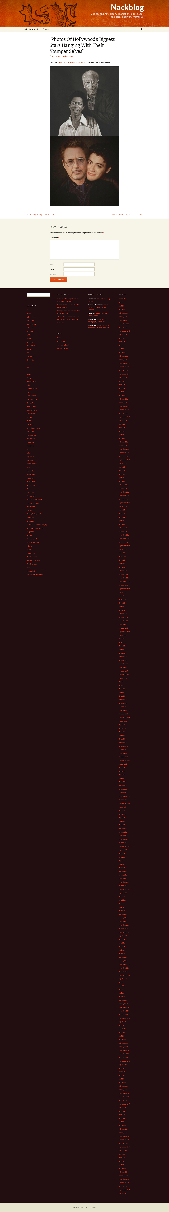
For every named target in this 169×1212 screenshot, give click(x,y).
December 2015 (124, 750)
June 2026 (122, 299)
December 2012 (124, 878)
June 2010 (122, 986)
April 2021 (122, 521)
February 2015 (123, 785)
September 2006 (124, 1147)
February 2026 (123, 313)
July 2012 (122, 896)
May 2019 (122, 603)
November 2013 (124, 839)
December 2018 (124, 621)
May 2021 (122, 517)
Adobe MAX (31, 321)
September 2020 (124, 546)
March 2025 (122, 352)
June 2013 (122, 857)
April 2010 (122, 993)
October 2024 (123, 370)
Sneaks (29, 535)
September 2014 (124, 803)
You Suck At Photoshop (35, 575)
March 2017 (122, 696)
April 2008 (122, 1079)
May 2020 (122, 560)
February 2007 (123, 1129)
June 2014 (122, 814)
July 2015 (122, 768)
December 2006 (124, 1136)
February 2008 (123, 1086)
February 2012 (123, 914)
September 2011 (124, 932)
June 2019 (122, 599)
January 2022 (123, 488)
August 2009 (123, 1022)
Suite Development (33, 542)
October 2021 (123, 499)
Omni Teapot (61, 323)
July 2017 (122, 682)
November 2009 (124, 1011)
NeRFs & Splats (32, 485)
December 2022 (124, 449)
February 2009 (123, 1043)
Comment (54, 238)
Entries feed (61, 341)
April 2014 (122, 821)
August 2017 (123, 678)
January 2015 (123, 789)
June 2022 (122, 470)
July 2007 (122, 1111)
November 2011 (124, 925)
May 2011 (122, 946)
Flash (28, 392)
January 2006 (123, 1175)
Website (53, 274)
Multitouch (30, 478)
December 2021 (124, 492)
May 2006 (122, 1161)
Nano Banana (31, 482)
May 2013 (122, 861)
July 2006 (122, 1154)
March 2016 (122, 739)
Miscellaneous (32, 464)
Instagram (30, 442)
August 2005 (123, 1193)
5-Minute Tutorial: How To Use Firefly (127, 214)
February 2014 (123, 828)
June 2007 (122, 1115)
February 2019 (123, 614)
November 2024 (124, 367)
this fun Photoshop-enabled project (72, 62)
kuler (28, 453)
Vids (28, 567)
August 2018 (123, 635)
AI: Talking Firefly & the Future (39, 214)
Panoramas (30, 492)
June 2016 (122, 728)
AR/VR (29, 338)
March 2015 (122, 782)
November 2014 (124, 796)
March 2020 (122, 567)
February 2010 (123, 1000)
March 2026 (122, 309)
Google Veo (31, 414)
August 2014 (123, 807)
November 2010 (124, 968)
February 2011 (123, 957)
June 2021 (122, 513)
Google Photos (32, 410)
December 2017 (124, 664)
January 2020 (123, 574)
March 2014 (122, 825)
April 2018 (122, 649)
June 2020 (122, 556)
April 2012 (122, 907)
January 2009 (123, 1047)
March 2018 (122, 653)
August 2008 (123, 1065)
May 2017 (122, 689)
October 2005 (123, 1186)
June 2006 (122, 1158)
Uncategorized (32, 557)
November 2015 (124, 753)
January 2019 (123, 617)
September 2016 (124, 717)
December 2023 (124, 406)
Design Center (32, 381)
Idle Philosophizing (33, 428)
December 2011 (124, 921)
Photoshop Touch (33, 503)
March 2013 (122, 868)
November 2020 (124, 538)
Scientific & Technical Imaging (37, 525)
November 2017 (124, 667)
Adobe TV (30, 328)
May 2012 (122, 904)
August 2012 (123, 893)
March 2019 (122, 610)
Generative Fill (32, 399)
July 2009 (122, 1025)
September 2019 (124, 589)
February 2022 (123, 485)
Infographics (31, 439)
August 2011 (123, 936)
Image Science (32, 435)
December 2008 (124, 1050)
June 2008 (122, 1072)
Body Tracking (31, 346)
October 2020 (123, 542)
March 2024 (122, 395)
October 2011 (123, 929)
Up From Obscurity (33, 560)
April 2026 (122, 306)
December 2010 (124, 964)
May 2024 (122, 388)
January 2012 (123, 918)
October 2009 (123, 1014)
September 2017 (124, 674)
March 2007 (122, 1125)
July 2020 (122, 553)
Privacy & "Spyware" (34, 514)
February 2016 (123, 742)
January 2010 (123, 1004)
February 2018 (123, 657)
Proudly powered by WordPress (84, 1207)
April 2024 (122, 392)
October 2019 (123, 585)
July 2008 (122, 1068)
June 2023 (122, 428)
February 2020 (123, 571)
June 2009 (122, 1029)
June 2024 (122, 385)
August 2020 (123, 549)
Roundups (30, 521)
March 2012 (122, 911)
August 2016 (123, 721)
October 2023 (123, 413)
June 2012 (122, 900)
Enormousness (32, 389)
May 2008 (122, 1075)
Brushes (29, 349)
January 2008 (123, 1090)
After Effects (31, 331)
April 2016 (122, 735)
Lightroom (30, 457)
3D (28, 310)
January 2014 (123, 832)
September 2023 (124, 417)
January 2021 (123, 531)
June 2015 (122, 771)
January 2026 (123, 317)
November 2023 (124, 410)
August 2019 (123, 592)
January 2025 (123, 360)
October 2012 (123, 886)
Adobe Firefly (31, 317)
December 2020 (124, 535)
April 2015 (122, 778)
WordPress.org (62, 348)
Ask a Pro (30, 342)
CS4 (28, 363)
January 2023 (123, 445)
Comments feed (63, 345)
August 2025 (123, 335)
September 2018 (124, 632)
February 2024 (123, 399)
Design (29, 378)
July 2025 (122, 338)
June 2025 (122, 342)
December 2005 (124, 1179)
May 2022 (122, 474)
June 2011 (122, 943)
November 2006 (124, 1140)
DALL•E (29, 374)
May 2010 (122, 989)
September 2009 (124, 1018)
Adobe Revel (31, 324)
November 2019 (124, 581)
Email (52, 269)
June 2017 (122, 685)
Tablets (29, 546)
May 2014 (122, 818)
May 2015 (122, 775)
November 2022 (124, 453)
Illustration (30, 431)
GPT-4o (29, 417)
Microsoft (30, 460)
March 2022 (122, 481)
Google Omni (31, 406)
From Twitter (31, 396)
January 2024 (123, 402)
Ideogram (30, 424)
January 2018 (123, 660)
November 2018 (124, 624)
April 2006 (122, 1165)
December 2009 (124, 1007)
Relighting (30, 517)
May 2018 (122, 646)
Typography (31, 553)
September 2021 (124, 503)
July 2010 (122, 982)
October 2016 (123, 714)
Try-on (29, 550)
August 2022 (123, 463)
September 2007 (124, 1104)
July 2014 (122, 810)
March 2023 (122, 438)
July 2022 (122, 467)
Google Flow (31, 403)
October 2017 (123, 671)
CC (28, 353)
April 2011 (122, 950)
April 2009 (122, 1036)
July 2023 (122, 424)
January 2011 (123, 961)
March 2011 (122, 954)
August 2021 (123, 506)
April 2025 (122, 349)
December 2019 (124, 578)
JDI (28, 449)
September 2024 (124, 374)
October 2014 (123, 800)
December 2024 (124, 363)
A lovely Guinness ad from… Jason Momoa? (98, 307)
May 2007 (122, 1118)
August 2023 (123, 420)
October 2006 (123, 1143)
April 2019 (122, 606)
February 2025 (123, 356)
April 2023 (122, 435)
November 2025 (124, 324)
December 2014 (124, 793)
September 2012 (124, 889)
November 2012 (124, 882)
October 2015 (123, 757)
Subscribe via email (31, 29)
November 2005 (124, 1183)
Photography (68, 56)
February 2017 (123, 700)
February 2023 (123, 442)
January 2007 (123, 1133)
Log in (59, 338)
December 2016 (124, 707)
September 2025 (124, 331)
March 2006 (122, 1168)
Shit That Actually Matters (35, 528)
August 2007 (123, 1107)
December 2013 (124, 836)
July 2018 (122, 639)
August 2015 (123, 764)
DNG (28, 385)
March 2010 (122, 997)
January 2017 (123, 703)
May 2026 (122, 302)
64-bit (29, 313)
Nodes (29, 489)
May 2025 (122, 345)
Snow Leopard (32, 539)
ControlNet (30, 360)
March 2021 (122, 524)
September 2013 (124, 846)
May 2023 (122, 431)
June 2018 (122, 642)
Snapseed (30, 532)
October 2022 (123, 456)
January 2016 (123, 746)
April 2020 (122, 564)
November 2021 (124, 496)
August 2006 (123, 1150)
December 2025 (124, 320)
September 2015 (124, 760)
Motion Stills (31, 471)
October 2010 (123, 972)
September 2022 (124, 460)
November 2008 (124, 1054)
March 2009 (122, 1039)
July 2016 (122, 725)
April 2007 (122, 1122)
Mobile (29, 467)
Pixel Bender (31, 507)
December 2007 (124, 1093)
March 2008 (122, 1082)
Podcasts (30, 510)
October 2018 (123, 628)
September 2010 (124, 975)
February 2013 (123, 871)
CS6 (28, 371)
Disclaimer (46, 29)
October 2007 (123, 1100)
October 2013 (123, 843)
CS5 (28, 367)
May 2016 (122, 732)
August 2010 (123, 979)
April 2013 (122, 864)
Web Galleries (31, 571)
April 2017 (122, 692)
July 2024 (122, 381)
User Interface (32, 564)
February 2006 (123, 1172)
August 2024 (123, 377)
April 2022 (122, 478)
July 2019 (122, 596)
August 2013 (123, 850)
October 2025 (123, 327)
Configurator (31, 356)
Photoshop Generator (34, 499)
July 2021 (122, 510)
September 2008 (124, 1061)
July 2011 (122, 939)
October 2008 (123, 1057)
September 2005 (124, 1190)
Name (53, 264)
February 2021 (123, 528)
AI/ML (28, 335)
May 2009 (122, 1032)
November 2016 (124, 710)
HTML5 (29, 421)
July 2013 (122, 853)
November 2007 (124, 1097)
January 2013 (123, 875)
